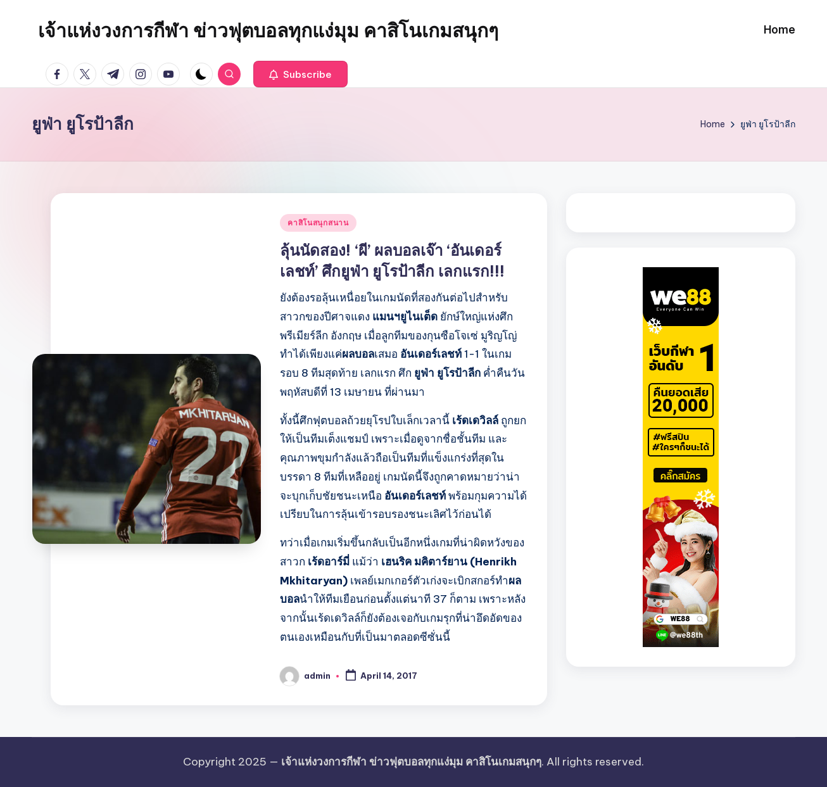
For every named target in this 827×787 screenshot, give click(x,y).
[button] (300, 74)
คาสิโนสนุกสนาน (318, 222)
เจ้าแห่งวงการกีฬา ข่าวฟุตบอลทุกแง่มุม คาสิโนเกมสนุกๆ (268, 30)
